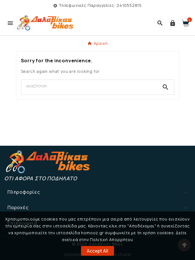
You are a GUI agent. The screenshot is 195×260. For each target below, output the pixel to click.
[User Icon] (172, 23)
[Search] (89, 86)
